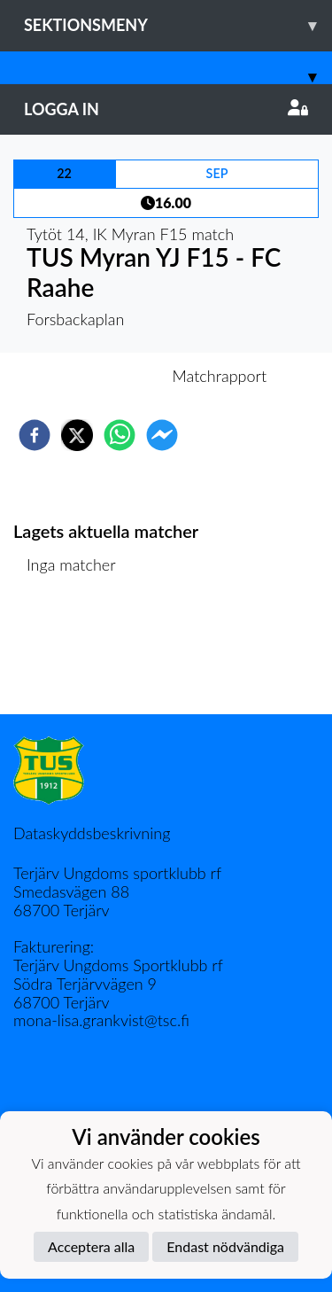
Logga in (166, 109)
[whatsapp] (119, 435)
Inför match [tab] (105, 375)
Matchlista (70, 654)
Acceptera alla (91, 1246)
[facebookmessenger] (162, 435)
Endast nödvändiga (225, 1246)
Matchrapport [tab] (219, 375)
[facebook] (34, 435)
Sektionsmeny (178, 25)
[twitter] (77, 435)
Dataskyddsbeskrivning (91, 833)
